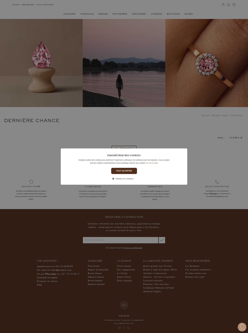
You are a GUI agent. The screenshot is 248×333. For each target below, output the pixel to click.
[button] (124, 179)
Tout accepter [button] (124, 170)
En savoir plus (152, 163)
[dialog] (124, 166)
